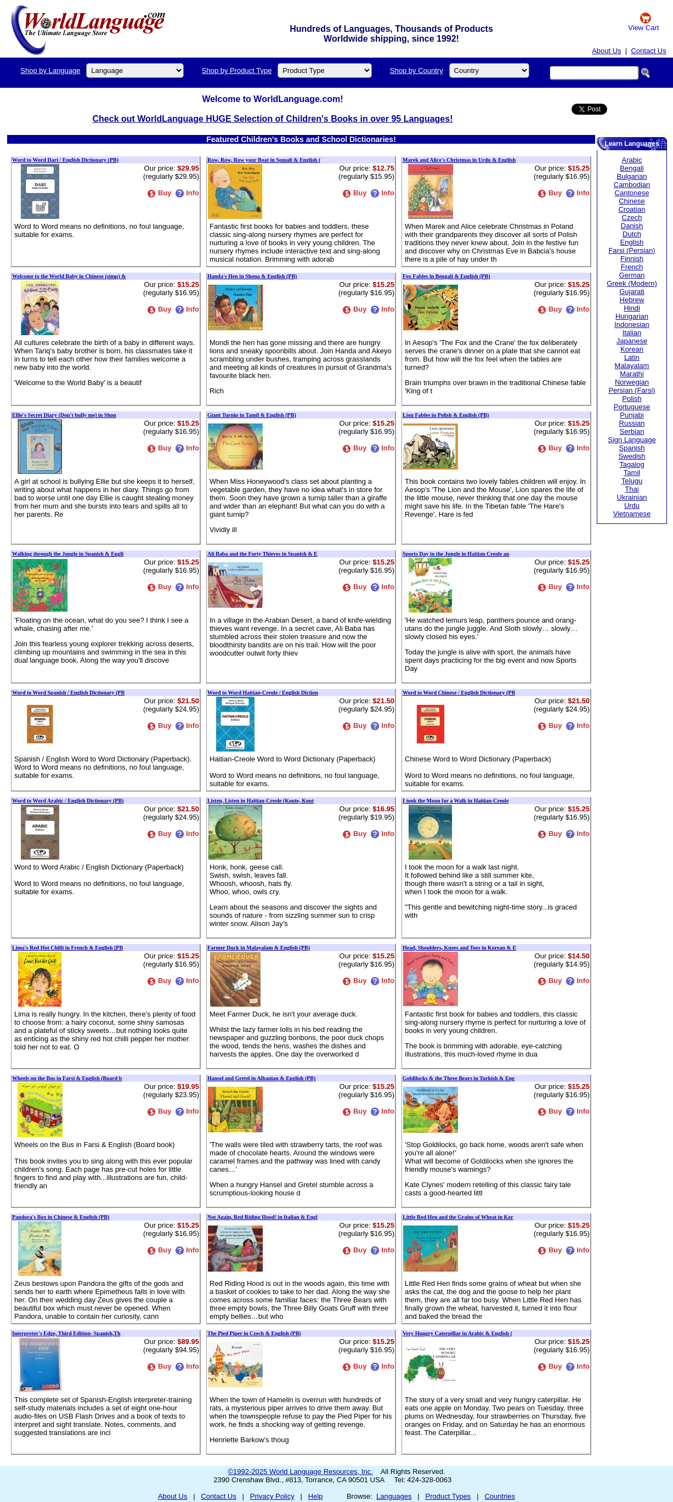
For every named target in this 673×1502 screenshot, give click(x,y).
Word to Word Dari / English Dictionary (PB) (65, 160)
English (632, 242)
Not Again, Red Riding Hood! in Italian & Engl (262, 1217)
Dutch (632, 234)
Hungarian (631, 316)
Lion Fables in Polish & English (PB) (446, 415)
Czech (632, 217)
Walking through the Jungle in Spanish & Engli (67, 554)
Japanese (632, 341)
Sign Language (631, 440)
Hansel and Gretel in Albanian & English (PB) (261, 1078)
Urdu (632, 505)
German (632, 275)
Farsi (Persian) (631, 250)
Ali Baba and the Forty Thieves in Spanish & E (262, 554)
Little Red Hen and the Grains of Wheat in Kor (458, 1217)
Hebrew (632, 300)
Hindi (632, 308)
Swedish (631, 456)
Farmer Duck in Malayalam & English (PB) (258, 948)
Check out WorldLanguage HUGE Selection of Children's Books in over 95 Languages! (273, 118)
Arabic (632, 160)
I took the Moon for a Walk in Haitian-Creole (455, 801)
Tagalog (631, 464)
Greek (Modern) (632, 283)
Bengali (631, 168)
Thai (631, 489)
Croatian (631, 209)
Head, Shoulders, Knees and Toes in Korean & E (459, 948)
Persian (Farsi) (631, 390)
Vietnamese (632, 514)
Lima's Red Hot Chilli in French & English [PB (67, 948)
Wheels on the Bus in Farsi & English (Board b (67, 1078)
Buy (159, 193)
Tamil (632, 472)
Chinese (632, 201)
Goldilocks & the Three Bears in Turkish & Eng (458, 1078)
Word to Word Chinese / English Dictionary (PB (459, 693)
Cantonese (632, 193)
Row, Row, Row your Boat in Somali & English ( (263, 160)
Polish (631, 398)
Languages (393, 1496)
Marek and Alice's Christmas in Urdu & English (459, 160)
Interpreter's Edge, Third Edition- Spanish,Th (66, 1333)
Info (187, 193)
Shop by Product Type (237, 70)
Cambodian (632, 184)
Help (315, 1496)
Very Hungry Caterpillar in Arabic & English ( (457, 1333)
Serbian (632, 431)
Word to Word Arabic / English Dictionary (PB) (67, 801)
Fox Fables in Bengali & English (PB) (446, 276)
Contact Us (648, 51)
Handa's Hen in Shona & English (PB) (252, 276)
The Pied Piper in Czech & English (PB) (254, 1333)
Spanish (632, 448)
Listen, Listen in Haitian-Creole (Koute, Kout (260, 801)
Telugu (631, 481)
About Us (606, 51)
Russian (632, 423)
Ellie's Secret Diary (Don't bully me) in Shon (64, 415)
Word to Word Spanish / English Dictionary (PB (68, 693)
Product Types (448, 1496)
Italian (632, 333)
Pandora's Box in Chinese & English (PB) (60, 1217)
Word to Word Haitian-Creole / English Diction (262, 693)
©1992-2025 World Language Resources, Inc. (300, 1471)
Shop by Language (50, 70)
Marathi (631, 374)
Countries (499, 1496)
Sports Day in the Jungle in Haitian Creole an (456, 554)
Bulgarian (632, 176)
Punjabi (631, 415)
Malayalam (632, 366)
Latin (632, 357)
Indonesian (631, 324)
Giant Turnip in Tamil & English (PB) (251, 415)
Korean (631, 349)
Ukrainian (632, 497)
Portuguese (632, 407)
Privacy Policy (272, 1496)
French (632, 267)
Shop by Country (416, 70)
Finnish (631, 259)
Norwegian (632, 382)
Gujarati (631, 291)
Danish (632, 226)
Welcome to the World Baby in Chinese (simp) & (69, 276)
